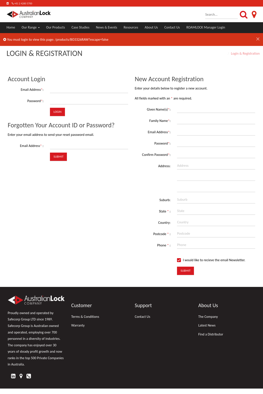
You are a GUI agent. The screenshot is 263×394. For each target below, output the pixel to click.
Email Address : (32, 146)
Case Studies (80, 27)
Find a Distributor (210, 334)
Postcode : (162, 234)
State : (165, 211)
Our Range (31, 27)
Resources (131, 27)
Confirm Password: (156, 155)
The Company (208, 317)
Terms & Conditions (85, 317)
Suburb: (165, 200)
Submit (58, 156)
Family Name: (160, 121)
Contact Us (172, 27)
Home (11, 27)
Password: (35, 101)
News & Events (106, 27)
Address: (164, 166)
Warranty (78, 325)
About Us (151, 27)
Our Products (55, 27)
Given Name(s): (158, 109)
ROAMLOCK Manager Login (205, 27)
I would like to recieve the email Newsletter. (211, 260)
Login (57, 112)
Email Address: (32, 90)
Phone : (164, 245)
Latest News (206, 325)
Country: (164, 223)
